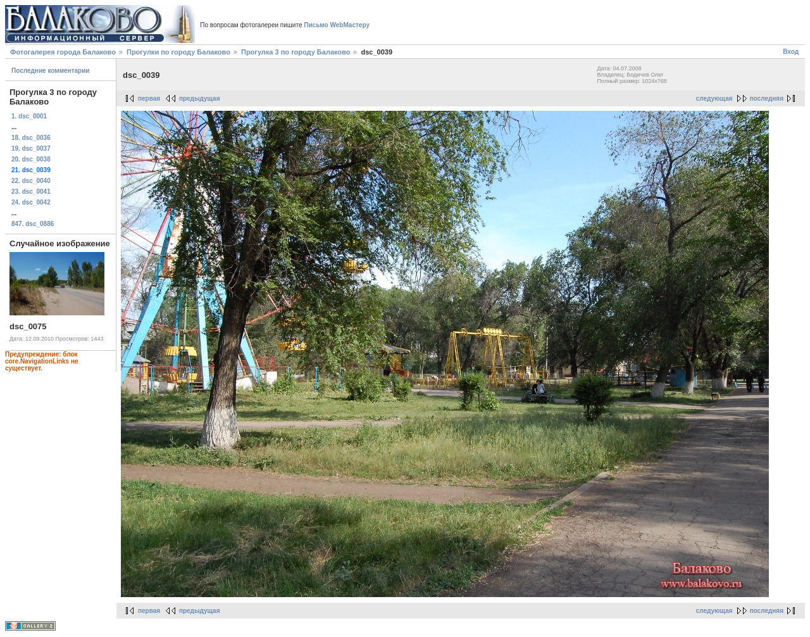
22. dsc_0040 (31, 180)
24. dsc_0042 (31, 202)
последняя (766, 98)
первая (149, 98)
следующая (714, 98)
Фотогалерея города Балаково (63, 52)
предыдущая (199, 98)
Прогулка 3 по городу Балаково (295, 52)
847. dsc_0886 (32, 223)
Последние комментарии (50, 70)
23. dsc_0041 (31, 191)
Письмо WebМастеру (337, 25)
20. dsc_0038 (31, 159)
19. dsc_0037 (31, 148)
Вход (791, 51)
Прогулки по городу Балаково (178, 52)
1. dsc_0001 (29, 116)
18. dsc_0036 (31, 137)
